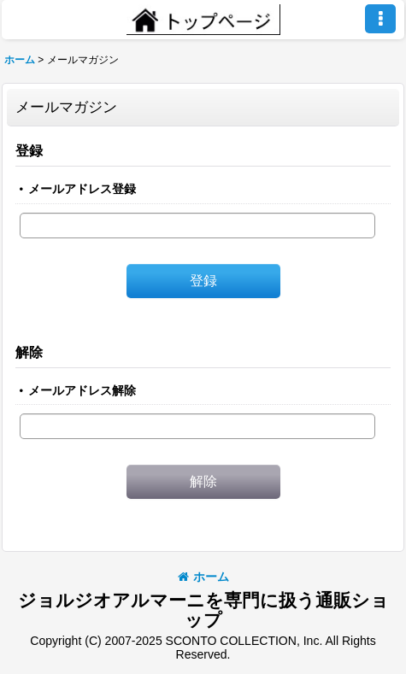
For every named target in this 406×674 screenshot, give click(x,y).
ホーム (203, 576)
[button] (380, 18)
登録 (29, 150)
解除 (29, 352)
